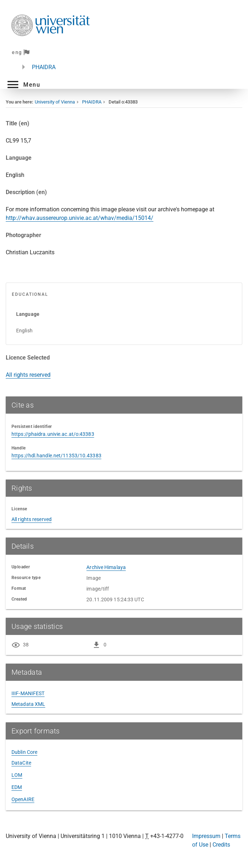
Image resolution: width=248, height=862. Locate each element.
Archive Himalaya (106, 567)
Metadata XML (28, 704)
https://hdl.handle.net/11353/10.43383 (56, 455)
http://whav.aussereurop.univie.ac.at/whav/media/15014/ (79, 218)
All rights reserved (28, 374)
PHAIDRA (44, 67)
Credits (221, 844)
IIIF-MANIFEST (27, 693)
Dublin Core (24, 752)
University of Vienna (55, 102)
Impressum (206, 836)
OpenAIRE (22, 799)
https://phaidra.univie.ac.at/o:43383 (52, 434)
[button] (23, 84)
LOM (16, 775)
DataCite (21, 763)
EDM (16, 787)
